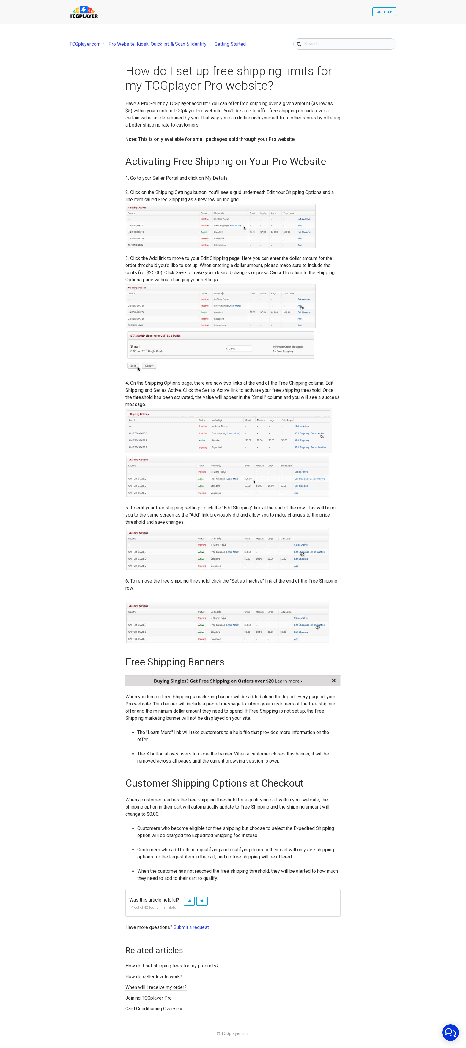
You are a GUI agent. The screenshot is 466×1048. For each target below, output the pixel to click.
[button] (189, 901)
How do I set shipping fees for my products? (172, 966)
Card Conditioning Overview (154, 1008)
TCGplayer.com (85, 44)
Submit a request (191, 927)
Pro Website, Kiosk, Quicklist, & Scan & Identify (157, 44)
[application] (450, 1032)
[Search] (344, 44)
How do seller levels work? (153, 976)
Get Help (384, 12)
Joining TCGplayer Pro (148, 998)
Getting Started (230, 44)
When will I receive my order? (156, 987)
